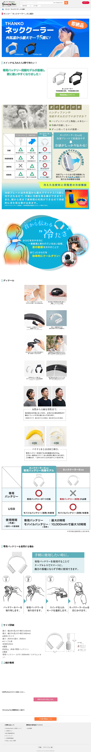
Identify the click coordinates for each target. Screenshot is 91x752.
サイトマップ (8, 735)
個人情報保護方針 (10, 733)
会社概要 (29, 728)
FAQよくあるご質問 (10, 740)
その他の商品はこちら (45, 719)
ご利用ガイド (8, 731)
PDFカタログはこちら (45, 699)
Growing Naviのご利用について (13, 728)
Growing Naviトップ (3, 9)
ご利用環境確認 (9, 738)
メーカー (35, 5)
